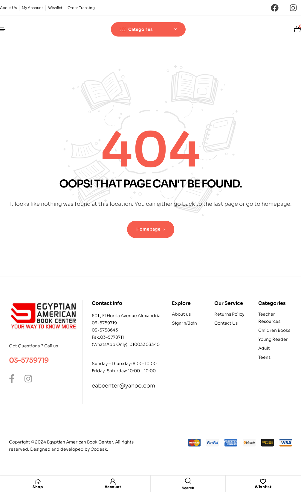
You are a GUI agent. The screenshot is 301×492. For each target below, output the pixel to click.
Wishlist (263, 487)
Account (113, 487)
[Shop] (38, 482)
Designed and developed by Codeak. (69, 449)
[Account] (113, 482)
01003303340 (144, 344)
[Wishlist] (263, 482)
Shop (38, 487)
